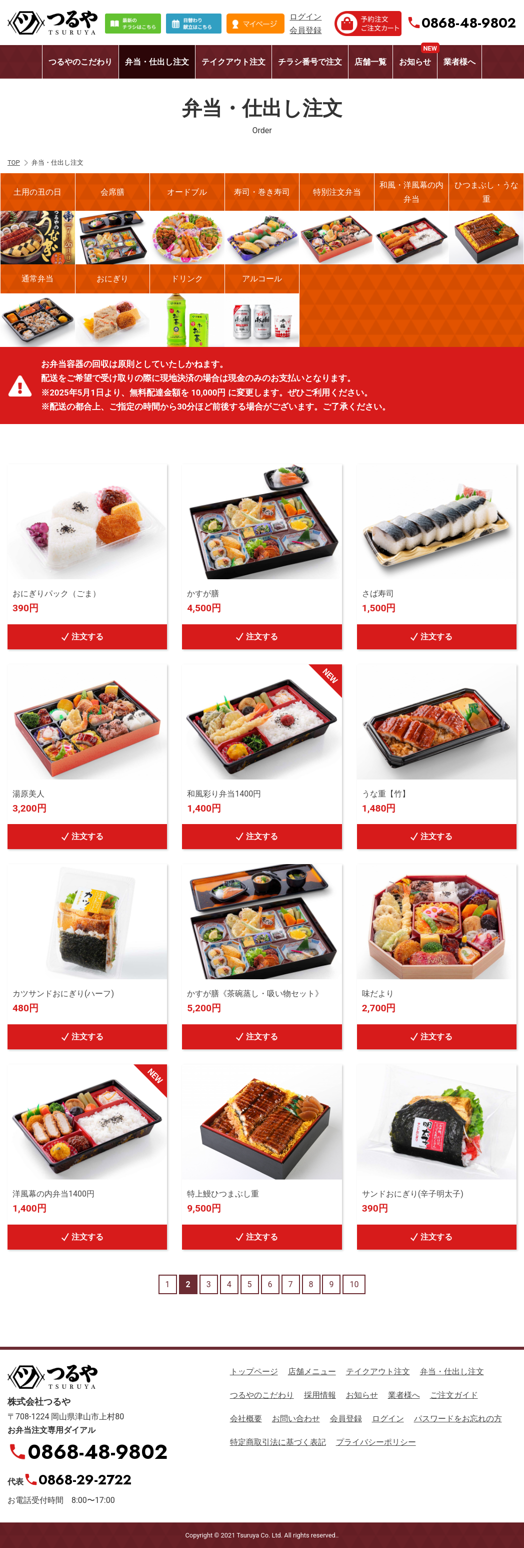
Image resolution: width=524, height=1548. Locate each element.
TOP (14, 162)
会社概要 (246, 1418)
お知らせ (418, 56)
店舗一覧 (370, 62)
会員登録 (306, 30)
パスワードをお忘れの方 (458, 1418)
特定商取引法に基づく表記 (278, 1442)
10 (354, 1284)
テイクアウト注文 (234, 62)
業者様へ (460, 62)
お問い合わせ (296, 1418)
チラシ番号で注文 (310, 62)
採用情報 (320, 1395)
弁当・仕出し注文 (157, 62)
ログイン (306, 17)
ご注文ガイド (454, 1395)
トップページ (254, 1371)
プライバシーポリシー (376, 1442)
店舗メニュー (312, 1371)
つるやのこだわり (80, 62)
